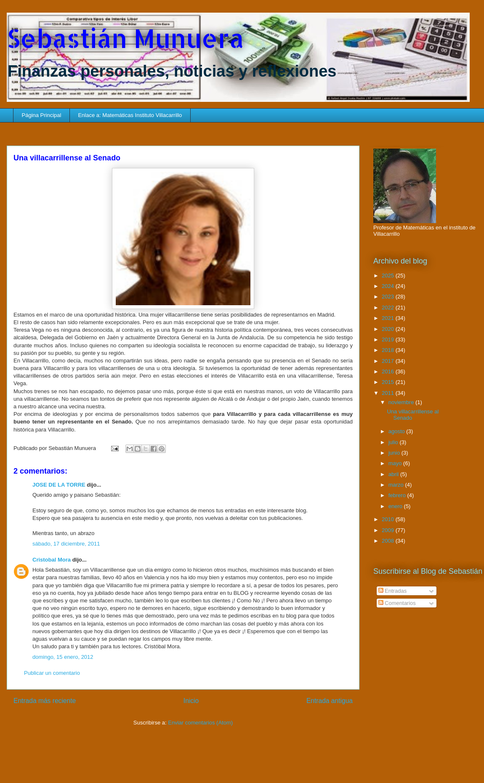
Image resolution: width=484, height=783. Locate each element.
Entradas (392, 591)
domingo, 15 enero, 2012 (62, 657)
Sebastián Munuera (125, 38)
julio (394, 442)
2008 (389, 541)
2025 (389, 275)
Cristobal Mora (51, 560)
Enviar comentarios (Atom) (200, 722)
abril (394, 474)
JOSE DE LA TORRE (58, 485)
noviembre (401, 402)
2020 (389, 329)
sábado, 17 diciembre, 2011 (66, 544)
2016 (389, 371)
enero (396, 506)
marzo (396, 485)
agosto (397, 431)
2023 (389, 296)
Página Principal (41, 115)
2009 (389, 530)
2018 (389, 350)
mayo (395, 463)
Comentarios (397, 603)
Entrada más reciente (44, 700)
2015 (389, 382)
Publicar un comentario (52, 673)
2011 (389, 393)
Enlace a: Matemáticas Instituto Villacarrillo (130, 115)
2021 (389, 318)
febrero (397, 495)
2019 (389, 339)
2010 (389, 519)
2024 (389, 286)
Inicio (191, 700)
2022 (389, 307)
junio (395, 453)
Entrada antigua (329, 700)
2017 (389, 361)
